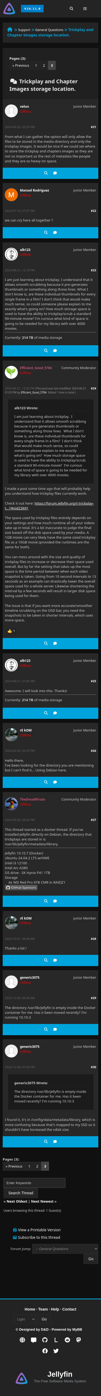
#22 (93, 211)
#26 (93, 751)
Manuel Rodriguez (34, 190)
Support (24, 30)
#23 (93, 270)
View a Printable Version (39, 1229)
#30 (93, 1067)
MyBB (77, 1329)
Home (30, 1309)
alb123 (25, 249)
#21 (93, 127)
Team (43, 1309)
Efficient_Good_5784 (34, 392)
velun (24, 106)
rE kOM (26, 730)
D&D (44, 1329)
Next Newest (42, 1201)
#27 (93, 820)
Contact (69, 1309)
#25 (93, 681)
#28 (93, 939)
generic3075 (29, 977)
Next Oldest (16, 1201)
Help (55, 1309)
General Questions (49, 30)
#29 (93, 998)
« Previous (20, 65)
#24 (93, 388)
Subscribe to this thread (39, 1237)
